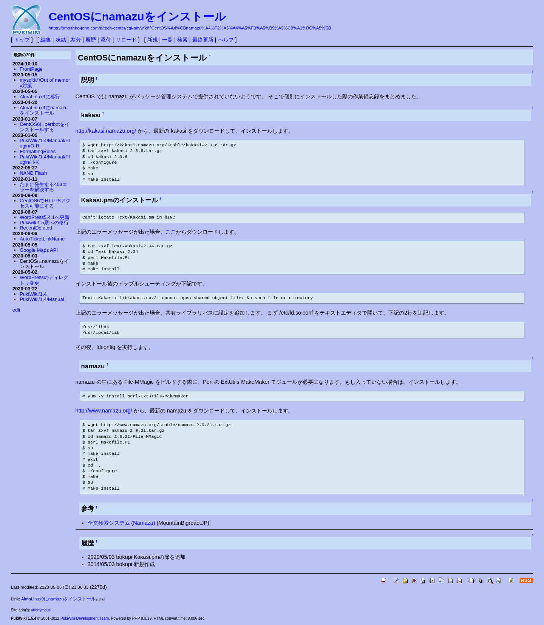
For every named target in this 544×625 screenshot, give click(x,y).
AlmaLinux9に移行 (40, 96)
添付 (105, 40)
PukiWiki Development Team (84, 618)
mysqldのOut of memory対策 (45, 82)
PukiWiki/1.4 (33, 294)
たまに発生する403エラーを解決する (43, 186)
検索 (182, 40)
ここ (170, 232)
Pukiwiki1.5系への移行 (44, 222)
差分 (75, 40)
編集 (45, 40)
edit (16, 310)
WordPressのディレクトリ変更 (44, 280)
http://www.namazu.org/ (104, 411)
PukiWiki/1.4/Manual (42, 299)
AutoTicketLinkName (42, 239)
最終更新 (202, 40)
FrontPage (31, 69)
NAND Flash (33, 173)
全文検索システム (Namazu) (121, 523)
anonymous (41, 610)
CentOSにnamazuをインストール (137, 16)
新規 (152, 40)
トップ (22, 40)
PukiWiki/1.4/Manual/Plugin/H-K (45, 159)
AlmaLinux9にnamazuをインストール (44, 110)
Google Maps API (39, 250)
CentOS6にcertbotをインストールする (45, 126)
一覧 (167, 40)
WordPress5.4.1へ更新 (45, 217)
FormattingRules (38, 151)
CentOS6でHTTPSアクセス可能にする (45, 203)
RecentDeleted (36, 228)
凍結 (61, 40)
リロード (126, 40)
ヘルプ (226, 40)
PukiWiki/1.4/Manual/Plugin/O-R (45, 143)
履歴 (90, 40)
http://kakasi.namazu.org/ (106, 131)
